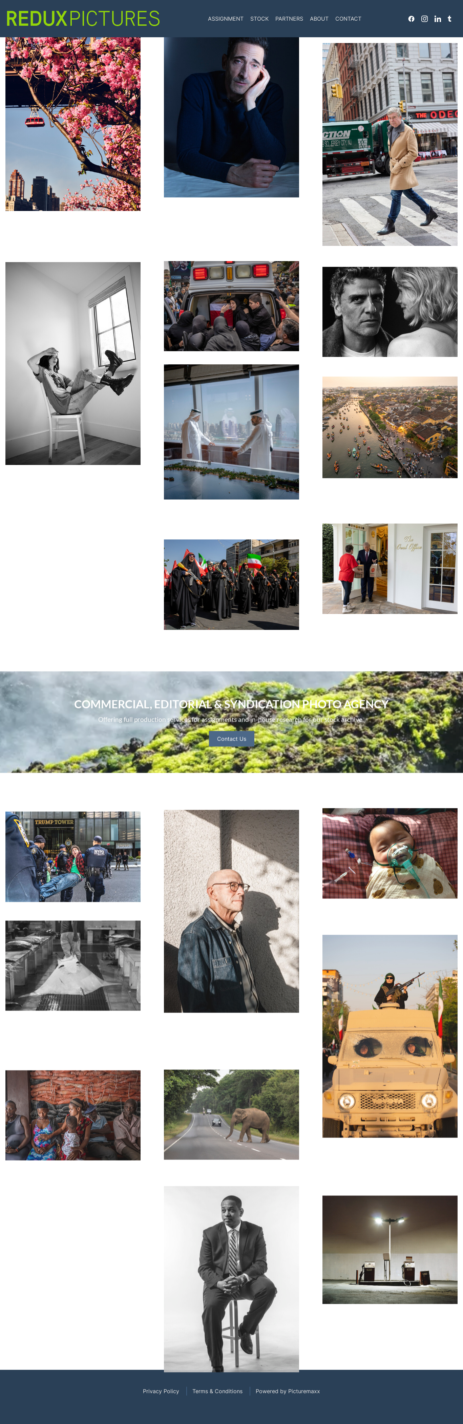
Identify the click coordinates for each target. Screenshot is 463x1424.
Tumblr (449, 18)
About (319, 18)
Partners (289, 18)
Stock (259, 18)
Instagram (424, 18)
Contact (348, 18)
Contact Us (231, 769)
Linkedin (438, 18)
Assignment (226, 18)
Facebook (411, 18)
